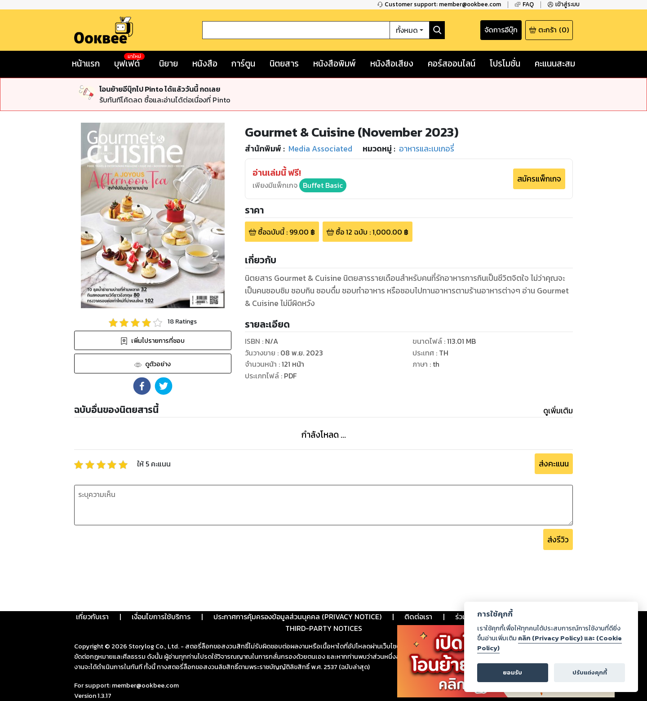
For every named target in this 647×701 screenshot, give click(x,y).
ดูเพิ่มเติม (558, 411)
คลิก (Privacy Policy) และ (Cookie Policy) (549, 643)
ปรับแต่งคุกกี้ (589, 672)
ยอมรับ (512, 672)
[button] (142, 386)
